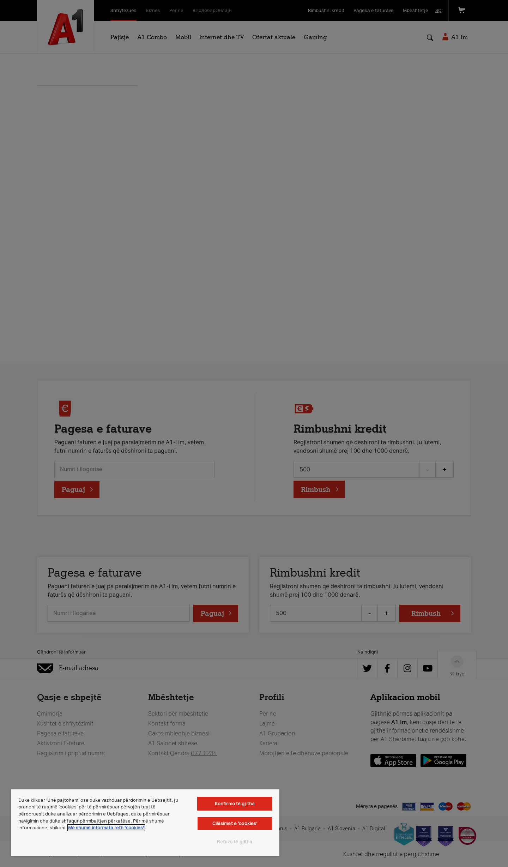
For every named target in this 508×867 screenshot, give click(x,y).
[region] (145, 822)
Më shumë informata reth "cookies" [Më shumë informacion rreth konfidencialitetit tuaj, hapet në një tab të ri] (106, 827)
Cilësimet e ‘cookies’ (235, 823)
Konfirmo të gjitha (235, 803)
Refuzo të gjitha (234, 841)
